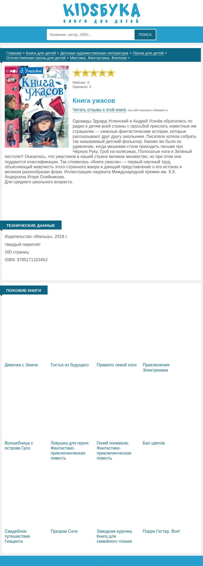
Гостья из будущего (70, 365)
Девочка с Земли (21, 365)
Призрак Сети (64, 531)
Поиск (145, 34)
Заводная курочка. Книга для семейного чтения (115, 536)
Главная (13, 53)
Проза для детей (148, 53)
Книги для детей (41, 53)
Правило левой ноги (117, 365)
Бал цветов (154, 443)
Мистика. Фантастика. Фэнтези (98, 57)
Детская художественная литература (94, 53)
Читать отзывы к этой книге (99, 109)
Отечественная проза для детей (36, 57)
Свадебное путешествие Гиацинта (17, 536)
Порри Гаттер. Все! (161, 531)
